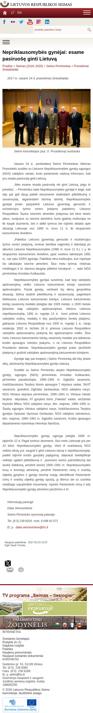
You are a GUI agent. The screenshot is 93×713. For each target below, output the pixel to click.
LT (12, 12)
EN (19, 12)
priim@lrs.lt (17, 674)
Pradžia (7, 66)
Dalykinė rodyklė (13, 645)
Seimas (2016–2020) (29, 66)
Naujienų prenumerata (17, 652)
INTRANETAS (11, 632)
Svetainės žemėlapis (15, 638)
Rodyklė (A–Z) (11, 642)
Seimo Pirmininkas (58, 66)
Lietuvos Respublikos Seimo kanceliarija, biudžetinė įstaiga (26, 700)
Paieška (7, 649)
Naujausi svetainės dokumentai (22, 656)
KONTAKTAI (10, 659)
